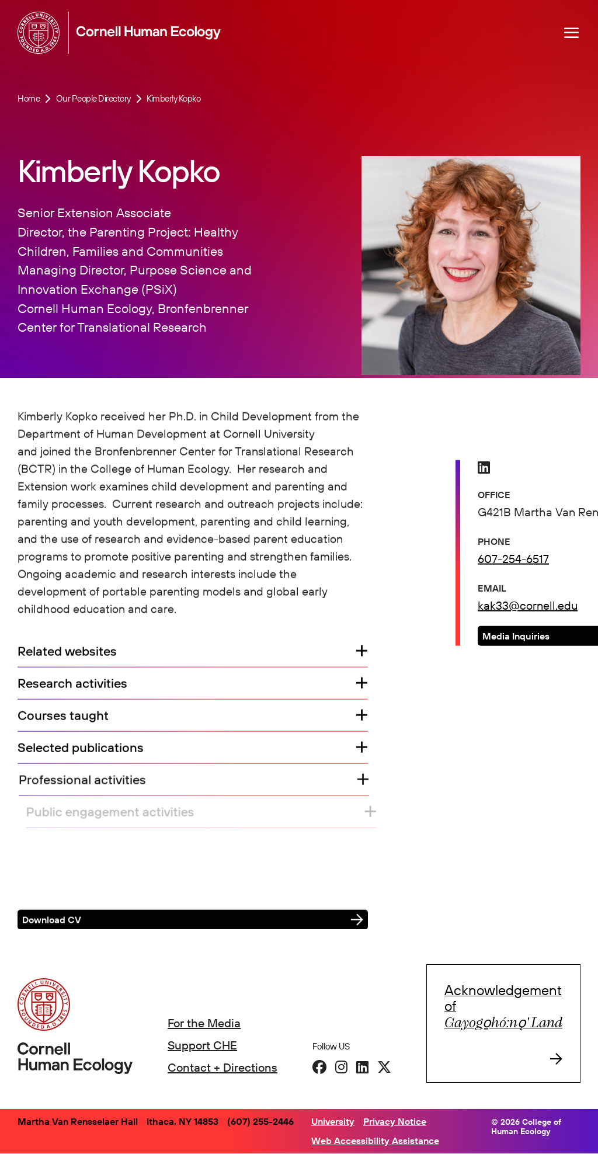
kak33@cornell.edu (528, 606)
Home (29, 98)
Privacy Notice (394, 1121)
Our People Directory (93, 98)
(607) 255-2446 (260, 1121)
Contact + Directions (222, 1067)
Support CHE (202, 1045)
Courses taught (63, 717)
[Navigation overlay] (571, 32)
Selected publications (81, 749)
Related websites (67, 652)
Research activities (72, 684)
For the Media (204, 1023)
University (332, 1121)
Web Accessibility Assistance (375, 1140)
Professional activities (88, 781)
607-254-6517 (513, 559)
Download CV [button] (51, 921)
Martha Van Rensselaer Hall (78, 1121)
